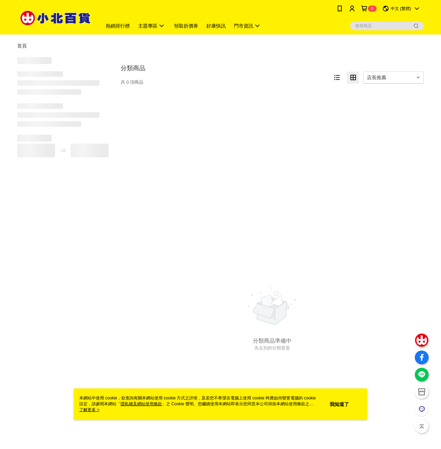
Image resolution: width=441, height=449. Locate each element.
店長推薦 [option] (376, 77)
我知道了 (339, 404)
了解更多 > (89, 409)
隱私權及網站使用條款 (141, 403)
